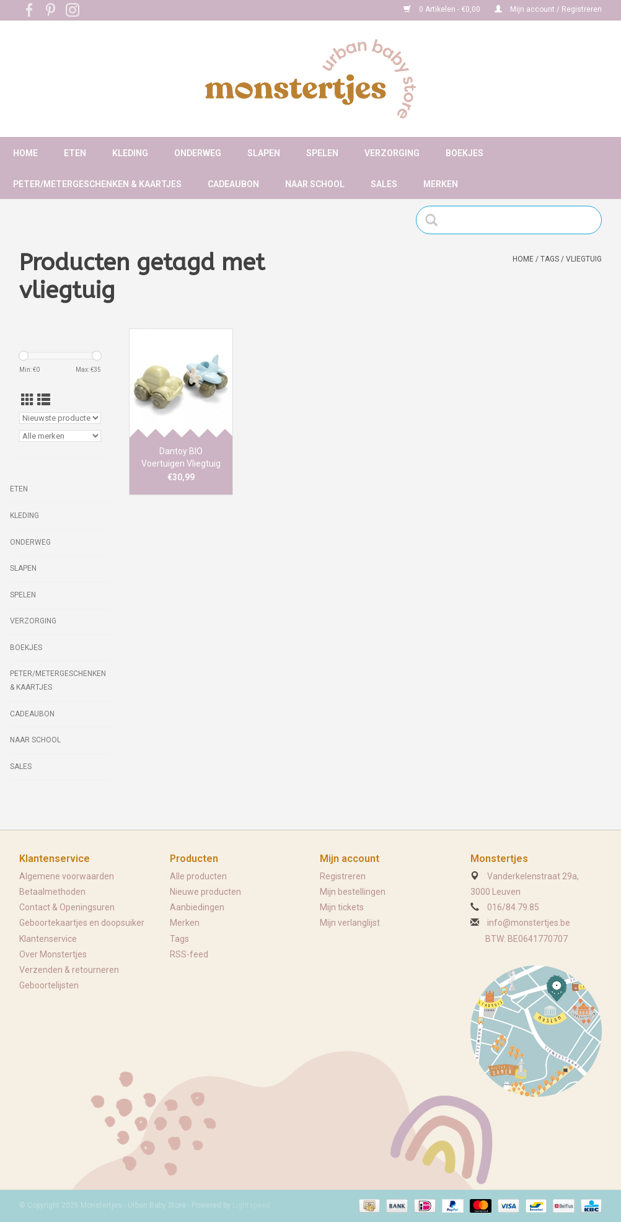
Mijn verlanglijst (350, 923)
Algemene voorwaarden (66, 876)
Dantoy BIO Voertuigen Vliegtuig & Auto (181, 458)
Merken (440, 184)
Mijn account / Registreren (548, 9)
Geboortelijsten (49, 985)
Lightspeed (251, 1205)
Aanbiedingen (197, 907)
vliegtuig (584, 259)
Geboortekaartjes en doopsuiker (81, 923)
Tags (549, 259)
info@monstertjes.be (528, 923)
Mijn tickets (342, 907)
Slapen (263, 153)
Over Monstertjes (53, 954)
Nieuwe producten (205, 892)
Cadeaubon (233, 184)
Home (25, 153)
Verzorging (392, 153)
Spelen (322, 153)
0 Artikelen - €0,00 (442, 9)
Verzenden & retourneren (69, 970)
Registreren (343, 876)
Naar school (315, 184)
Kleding (130, 153)
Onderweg (197, 153)
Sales (384, 184)
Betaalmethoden (52, 892)
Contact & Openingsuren (67, 907)
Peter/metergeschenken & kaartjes (97, 184)
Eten (75, 153)
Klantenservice (48, 939)
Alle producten (198, 876)
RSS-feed (189, 954)
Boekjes (464, 153)
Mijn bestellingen (352, 892)
